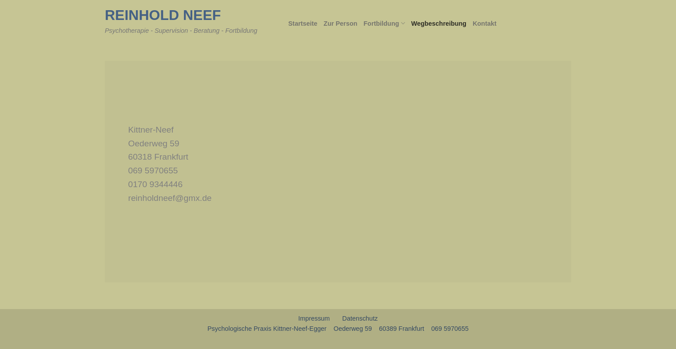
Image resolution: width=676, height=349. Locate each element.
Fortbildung (384, 23)
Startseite (303, 23)
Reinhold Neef (163, 15)
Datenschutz (360, 318)
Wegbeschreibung (438, 23)
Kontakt (485, 23)
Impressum (314, 318)
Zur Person (341, 23)
